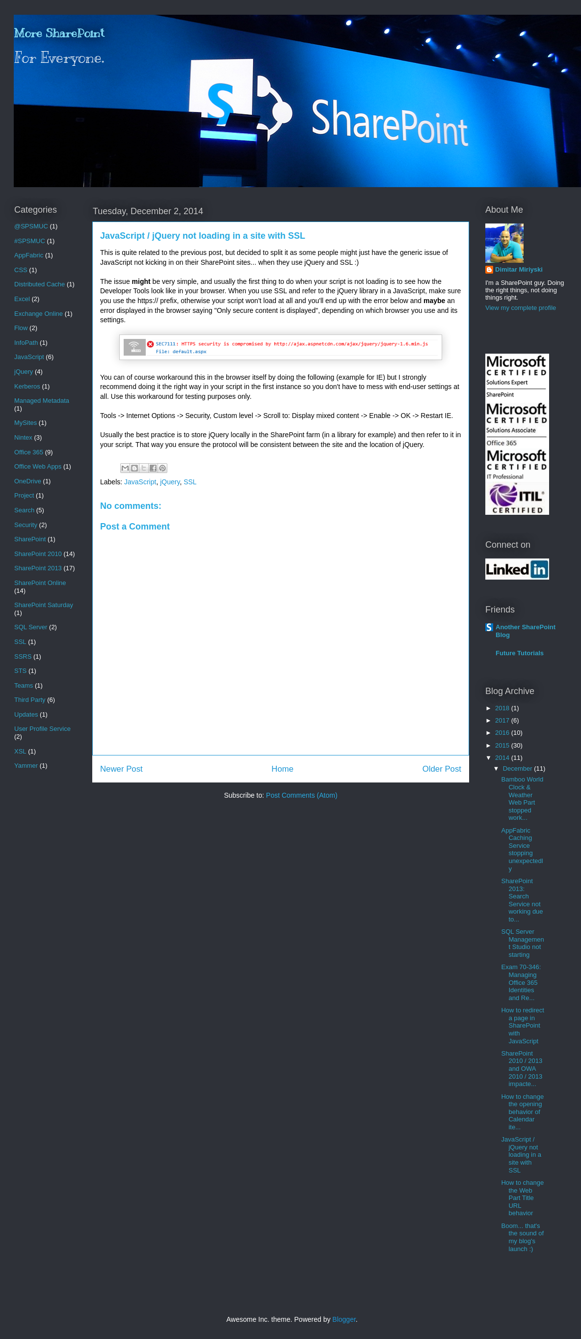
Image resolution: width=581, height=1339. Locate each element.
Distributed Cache (39, 284)
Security (25, 525)
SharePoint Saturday (43, 605)
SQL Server (30, 627)
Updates (26, 714)
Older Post (442, 769)
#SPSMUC (29, 241)
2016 (503, 732)
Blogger (343, 1319)
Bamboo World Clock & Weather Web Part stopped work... (522, 798)
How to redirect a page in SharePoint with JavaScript (522, 1025)
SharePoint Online (40, 582)
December (518, 768)
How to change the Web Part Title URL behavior (522, 1198)
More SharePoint (59, 33)
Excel (22, 299)
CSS (20, 270)
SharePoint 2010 (38, 554)
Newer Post (121, 769)
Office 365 (28, 452)
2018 (503, 708)
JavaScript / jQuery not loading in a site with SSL (521, 1154)
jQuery (170, 482)
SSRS (22, 656)
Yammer (26, 765)
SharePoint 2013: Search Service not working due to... (522, 900)
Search (24, 510)
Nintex (23, 437)
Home (282, 769)
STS (20, 670)
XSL (20, 751)
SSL (190, 482)
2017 (503, 720)
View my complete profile (520, 307)
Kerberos (27, 386)
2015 (503, 745)
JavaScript (140, 482)
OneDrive (27, 481)
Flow (20, 328)
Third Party (30, 699)
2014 (503, 757)
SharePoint (30, 539)
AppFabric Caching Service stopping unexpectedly (522, 849)
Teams (23, 685)
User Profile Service (42, 728)
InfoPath (26, 342)
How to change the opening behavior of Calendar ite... (522, 1112)
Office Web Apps (37, 466)
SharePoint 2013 (38, 568)
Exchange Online (38, 313)
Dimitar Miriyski (519, 269)
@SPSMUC (31, 226)
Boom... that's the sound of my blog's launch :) (522, 1237)
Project (24, 495)
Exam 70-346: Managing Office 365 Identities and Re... (521, 982)
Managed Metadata (41, 400)
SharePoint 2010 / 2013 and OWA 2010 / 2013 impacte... (521, 1069)
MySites (25, 422)
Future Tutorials (520, 653)
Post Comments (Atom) (301, 795)
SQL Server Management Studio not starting (522, 943)
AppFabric (28, 255)
